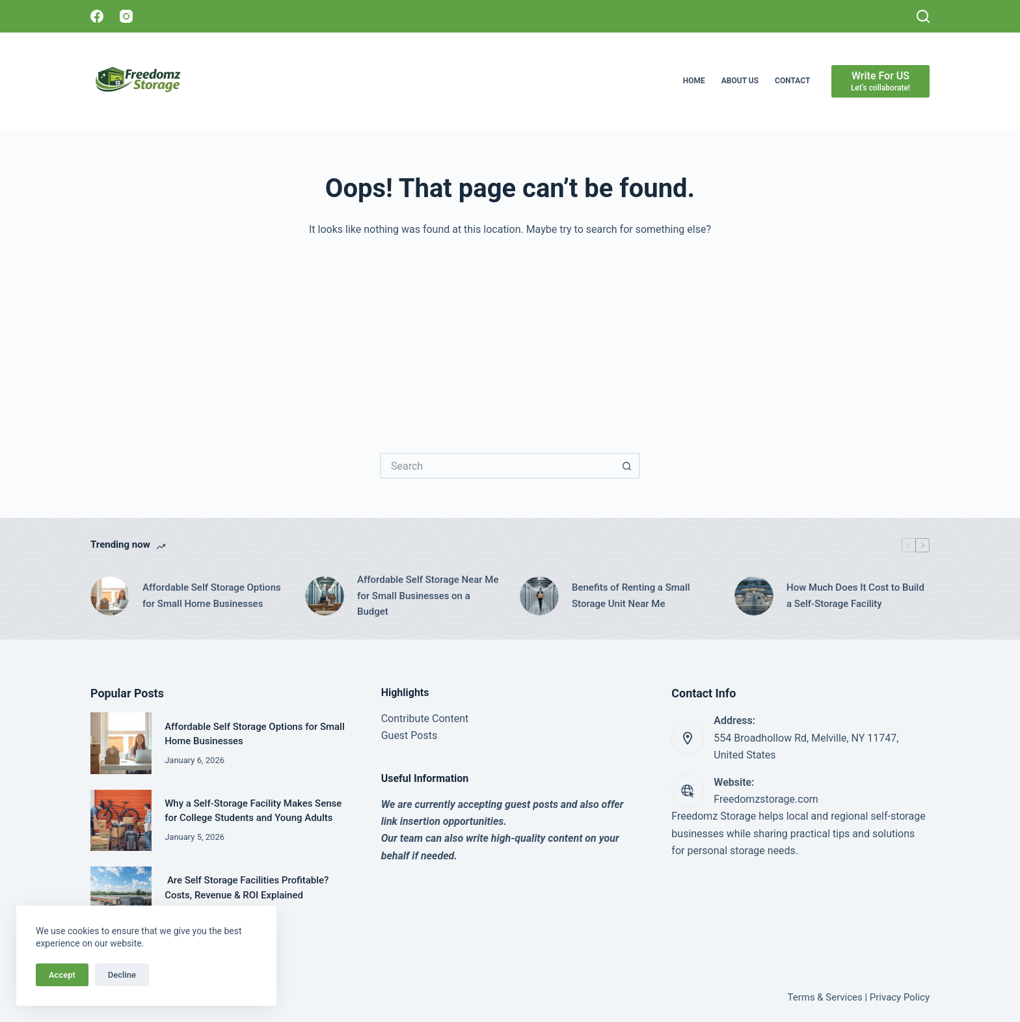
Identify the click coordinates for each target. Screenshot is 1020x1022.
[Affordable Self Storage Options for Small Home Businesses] (109, 595)
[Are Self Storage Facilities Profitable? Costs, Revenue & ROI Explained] (121, 897)
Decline (122, 975)
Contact (792, 80)
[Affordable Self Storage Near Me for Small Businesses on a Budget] (324, 595)
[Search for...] (497, 466)
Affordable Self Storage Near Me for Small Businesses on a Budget (427, 596)
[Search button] (627, 466)
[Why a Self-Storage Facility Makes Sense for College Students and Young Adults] (121, 820)
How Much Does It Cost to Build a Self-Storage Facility (855, 596)
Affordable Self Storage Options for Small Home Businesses (211, 596)
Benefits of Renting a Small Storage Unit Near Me (631, 596)
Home (694, 80)
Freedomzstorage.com (766, 799)
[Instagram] (126, 16)
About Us (739, 80)
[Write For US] (880, 81)
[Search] (923, 16)
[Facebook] (96, 16)
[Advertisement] (510, 336)
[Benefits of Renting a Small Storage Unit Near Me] (539, 595)
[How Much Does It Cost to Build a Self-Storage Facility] (753, 595)
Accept (62, 975)
